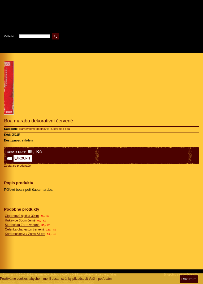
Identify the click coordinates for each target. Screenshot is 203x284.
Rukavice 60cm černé (20, 220)
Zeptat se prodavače (17, 165)
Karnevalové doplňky (32, 128)
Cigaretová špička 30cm (22, 216)
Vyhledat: (9, 36)
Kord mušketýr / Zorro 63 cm (25, 234)
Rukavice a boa (60, 128)
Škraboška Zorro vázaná (22, 225)
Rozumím (188, 279)
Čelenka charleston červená (24, 229)
